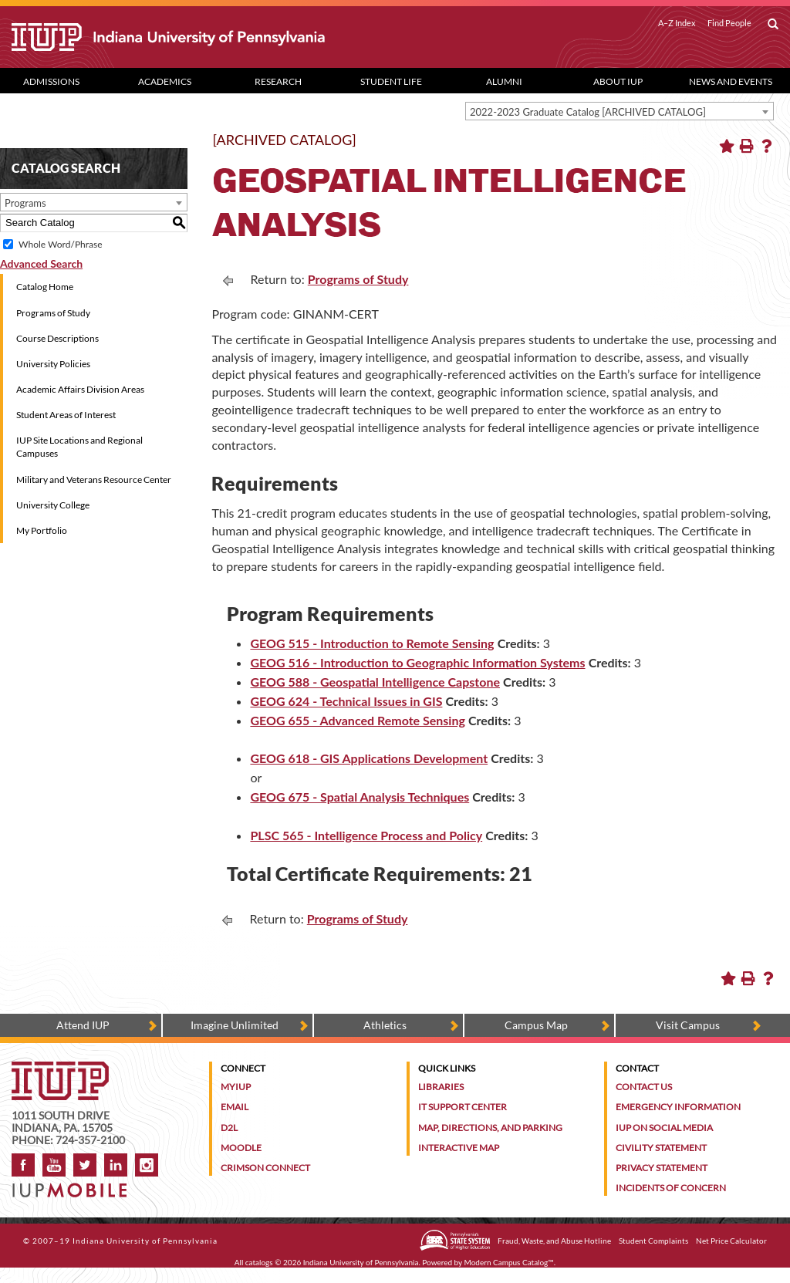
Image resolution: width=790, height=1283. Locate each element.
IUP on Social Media (664, 1127)
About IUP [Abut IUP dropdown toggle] (618, 81)
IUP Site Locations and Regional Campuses (79, 446)
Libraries (441, 1086)
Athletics (385, 1024)
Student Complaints (653, 1240)
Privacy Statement (661, 1167)
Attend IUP (83, 1024)
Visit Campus (688, 1024)
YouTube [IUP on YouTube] (54, 1165)
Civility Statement (661, 1147)
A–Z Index (677, 23)
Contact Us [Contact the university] (644, 1086)
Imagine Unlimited (235, 1024)
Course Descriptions (57, 338)
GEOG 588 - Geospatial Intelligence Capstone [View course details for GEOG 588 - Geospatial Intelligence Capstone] (375, 681)
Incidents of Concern (671, 1188)
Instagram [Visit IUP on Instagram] (146, 1165)
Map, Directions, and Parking (490, 1127)
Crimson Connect (265, 1167)
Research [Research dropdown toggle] (278, 81)
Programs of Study (53, 313)
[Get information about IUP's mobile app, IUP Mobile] (74, 1185)
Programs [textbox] (25, 203)
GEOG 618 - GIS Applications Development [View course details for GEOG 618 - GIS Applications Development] (369, 758)
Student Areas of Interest (66, 414)
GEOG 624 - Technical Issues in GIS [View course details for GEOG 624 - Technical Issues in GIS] (346, 701)
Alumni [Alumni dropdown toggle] (504, 81)
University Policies (53, 364)
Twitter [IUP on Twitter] (84, 1165)
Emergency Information (678, 1106)
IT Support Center (462, 1106)
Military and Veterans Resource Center (93, 479)
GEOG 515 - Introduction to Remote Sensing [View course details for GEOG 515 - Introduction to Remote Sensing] (372, 643)
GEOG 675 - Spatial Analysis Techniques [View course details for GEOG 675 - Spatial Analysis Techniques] (359, 796)
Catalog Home (44, 286)
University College (52, 505)
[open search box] (773, 24)
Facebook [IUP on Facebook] (23, 1165)
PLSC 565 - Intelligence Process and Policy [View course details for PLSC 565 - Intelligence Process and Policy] (366, 835)
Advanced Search (41, 263)
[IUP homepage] (60, 1068)
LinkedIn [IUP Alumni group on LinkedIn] (115, 1165)
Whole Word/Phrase (60, 244)
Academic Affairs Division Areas (80, 389)
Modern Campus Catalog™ (509, 1262)
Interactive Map (458, 1147)
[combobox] (619, 111)
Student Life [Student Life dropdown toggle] (391, 81)
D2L (229, 1127)
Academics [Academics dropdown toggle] (164, 81)
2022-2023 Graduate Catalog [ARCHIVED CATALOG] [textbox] (588, 112)
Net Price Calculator (731, 1240)
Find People (729, 23)
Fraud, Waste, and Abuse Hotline (554, 1240)
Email (234, 1106)
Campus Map (536, 1024)
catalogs (259, 1262)
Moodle (241, 1147)
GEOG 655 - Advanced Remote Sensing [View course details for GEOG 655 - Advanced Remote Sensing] (357, 720)
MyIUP (236, 1086)
